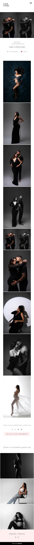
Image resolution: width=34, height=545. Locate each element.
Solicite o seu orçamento (17, 434)
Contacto (21, 534)
